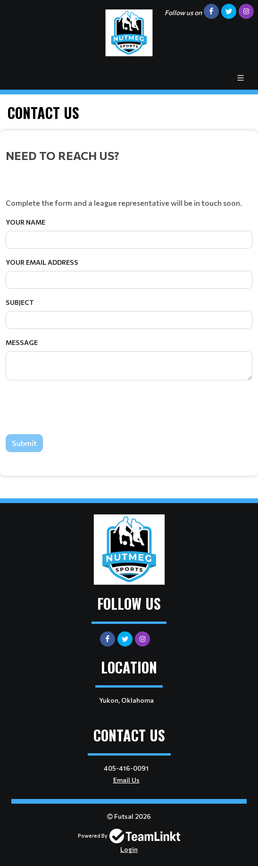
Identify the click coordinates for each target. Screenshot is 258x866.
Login (129, 849)
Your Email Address (42, 262)
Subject (20, 302)
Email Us (126, 780)
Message (22, 342)
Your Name (25, 222)
